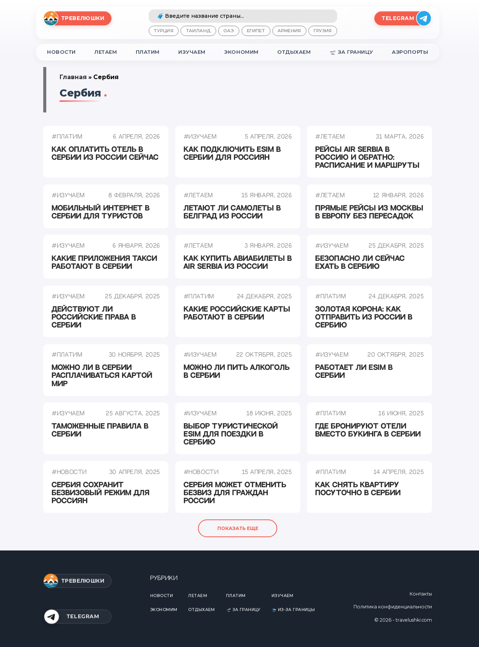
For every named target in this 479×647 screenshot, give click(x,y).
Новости (60, 52)
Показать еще (237, 528)
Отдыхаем (294, 52)
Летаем (105, 52)
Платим (148, 52)
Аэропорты (410, 52)
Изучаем (193, 52)
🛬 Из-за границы (293, 610)
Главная (72, 77)
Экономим (242, 52)
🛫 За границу (351, 52)
